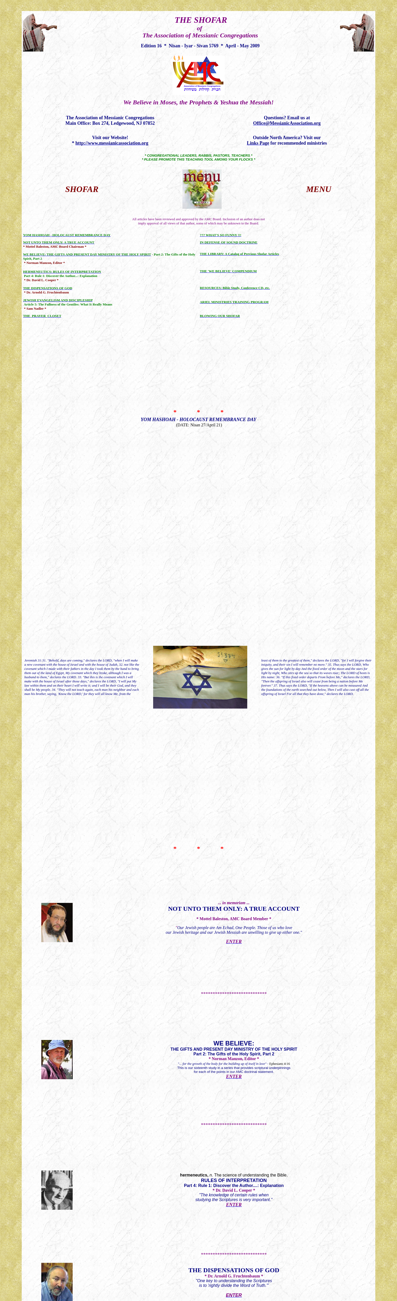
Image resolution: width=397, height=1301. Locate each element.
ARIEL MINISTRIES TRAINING (198, 979)
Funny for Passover (234, 698)
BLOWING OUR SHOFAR (198, 1034)
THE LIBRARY (198, 856)
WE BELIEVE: (234, 471)
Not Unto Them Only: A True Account (234, 426)
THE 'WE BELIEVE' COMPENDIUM (198, 896)
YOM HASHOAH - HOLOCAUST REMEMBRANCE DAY (198, 333)
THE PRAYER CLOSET (234, 657)
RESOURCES (198, 928)
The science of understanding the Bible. (234, 518)
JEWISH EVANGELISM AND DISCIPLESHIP (233, 609)
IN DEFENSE (200, 804)
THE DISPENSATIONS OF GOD (233, 565)
